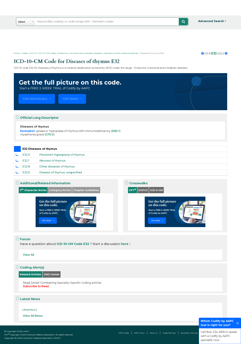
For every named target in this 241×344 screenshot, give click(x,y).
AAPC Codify (124, 333)
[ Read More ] (30, 309)
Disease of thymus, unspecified (60, 172)
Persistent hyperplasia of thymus (62, 154)
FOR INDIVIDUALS (35, 98)
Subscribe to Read (36, 286)
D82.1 (116, 131)
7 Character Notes (33, 190)
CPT (132, 190)
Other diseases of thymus (57, 166)
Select (21, 22)
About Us (154, 333)
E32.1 (25, 160)
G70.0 (50, 134)
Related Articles (30, 274)
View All (28, 254)
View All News (33, 315)
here (124, 244)
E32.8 (26, 166)
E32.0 (26, 154)
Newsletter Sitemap (189, 333)
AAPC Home (139, 333)
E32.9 (26, 172)
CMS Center (52, 274)
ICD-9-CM (156, 190)
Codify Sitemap (169, 333)
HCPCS (143, 190)
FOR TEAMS (70, 98)
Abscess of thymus (52, 160)
